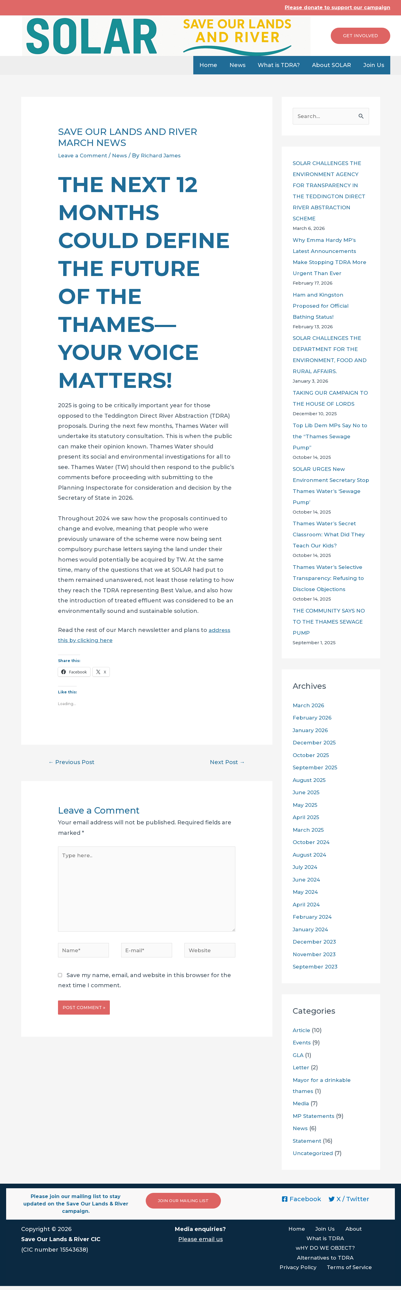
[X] (348, 1199)
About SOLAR (333, 65)
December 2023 (316, 942)
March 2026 (310, 706)
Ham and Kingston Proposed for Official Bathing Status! (322, 306)
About (349, 1229)
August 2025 (311, 780)
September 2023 (317, 967)
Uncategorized (314, 1153)
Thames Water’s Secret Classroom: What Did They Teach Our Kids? (330, 535)
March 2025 (309, 830)
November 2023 (316, 955)
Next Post (226, 762)
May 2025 (306, 805)
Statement (308, 1141)
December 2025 (316, 743)
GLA (298, 1055)
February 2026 (314, 718)
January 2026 (312, 731)
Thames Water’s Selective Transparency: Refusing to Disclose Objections (331, 578)
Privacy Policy (299, 1271)
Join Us (374, 65)
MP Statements (315, 1116)
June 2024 (308, 880)
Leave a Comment (84, 155)
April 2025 (307, 818)
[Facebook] (301, 1199)
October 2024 (313, 842)
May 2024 (307, 892)
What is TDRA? (282, 65)
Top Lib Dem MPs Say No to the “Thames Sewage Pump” (328, 437)
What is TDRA (325, 1240)
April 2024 (307, 905)
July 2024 (306, 867)
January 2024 (312, 930)
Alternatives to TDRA (325, 1260)
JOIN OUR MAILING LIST (186, 1201)
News (242, 65)
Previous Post (73, 762)
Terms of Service (349, 1271)
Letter (302, 1068)
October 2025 (312, 755)
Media (301, 1104)
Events (302, 1043)
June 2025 (307, 793)
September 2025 (317, 768)
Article (302, 1031)
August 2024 (311, 855)
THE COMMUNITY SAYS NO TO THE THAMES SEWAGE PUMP (326, 622)
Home (214, 65)
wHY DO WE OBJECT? (325, 1250)
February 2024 (314, 917)
